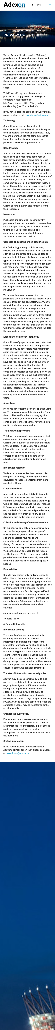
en (39, 5)
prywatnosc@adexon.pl (36, 115)
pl (33, 5)
